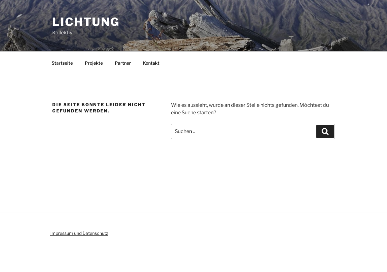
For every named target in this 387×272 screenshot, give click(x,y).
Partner (123, 63)
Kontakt (151, 63)
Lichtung (86, 22)
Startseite (62, 63)
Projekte (94, 63)
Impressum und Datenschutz (79, 233)
